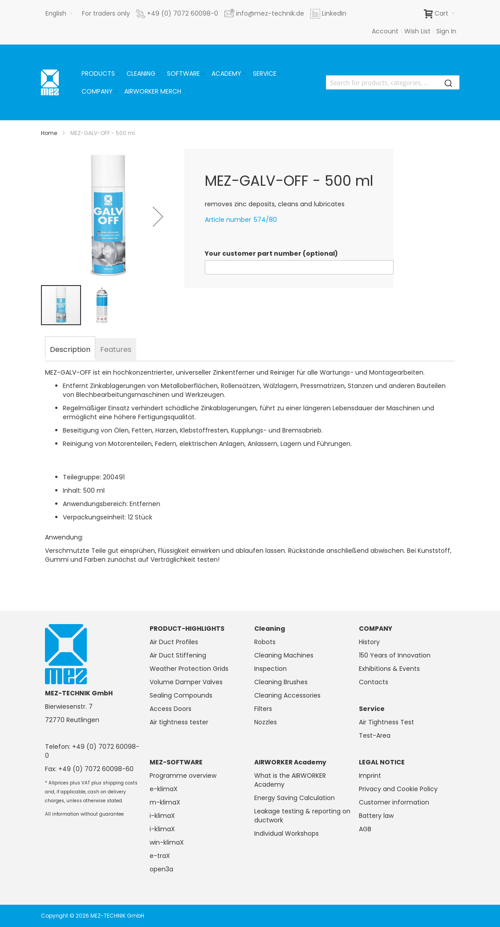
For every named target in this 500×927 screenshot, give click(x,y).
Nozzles (265, 722)
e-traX (160, 855)
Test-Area (374, 735)
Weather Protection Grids (189, 668)
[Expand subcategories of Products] (118, 74)
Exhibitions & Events (389, 668)
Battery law (376, 815)
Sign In (446, 31)
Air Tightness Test (386, 722)
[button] (59, 13)
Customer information (394, 802)
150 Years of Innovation (395, 655)
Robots (265, 641)
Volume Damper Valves (186, 682)
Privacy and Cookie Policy (398, 788)
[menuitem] (101, 73)
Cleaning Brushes (281, 682)
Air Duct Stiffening (178, 655)
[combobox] (392, 82)
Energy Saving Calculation (294, 797)
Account (385, 31)
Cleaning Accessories (287, 695)
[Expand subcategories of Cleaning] (158, 74)
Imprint (370, 775)
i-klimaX (162, 815)
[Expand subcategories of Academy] (244, 74)
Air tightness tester (179, 722)
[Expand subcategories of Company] (116, 92)
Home (49, 133)
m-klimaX (165, 802)
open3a (161, 869)
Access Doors (170, 708)
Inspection (270, 668)
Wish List (417, 31)
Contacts (373, 682)
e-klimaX (164, 788)
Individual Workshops (286, 833)
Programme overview (183, 775)
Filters (263, 708)
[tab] (70, 348)
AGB (365, 829)
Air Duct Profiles (174, 641)
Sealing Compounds (181, 695)
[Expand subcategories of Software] (203, 74)
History (369, 641)
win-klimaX (167, 842)
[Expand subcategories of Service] (279, 74)
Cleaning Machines (283, 655)
